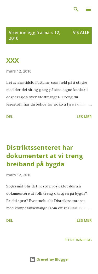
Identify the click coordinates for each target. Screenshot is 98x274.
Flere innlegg (78, 239)
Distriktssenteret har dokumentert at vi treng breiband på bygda (44, 155)
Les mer (84, 116)
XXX (12, 60)
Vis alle (81, 32)
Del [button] (9, 116)
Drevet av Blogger (49, 259)
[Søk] (76, 9)
